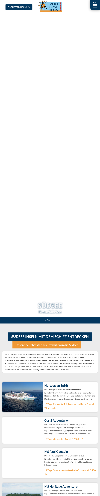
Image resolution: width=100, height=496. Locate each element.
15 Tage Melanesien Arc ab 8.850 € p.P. (59, 439)
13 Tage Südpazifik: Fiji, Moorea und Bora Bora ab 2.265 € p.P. (68, 406)
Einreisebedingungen (19, 7)
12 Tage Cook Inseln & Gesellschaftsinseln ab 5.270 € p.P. (66, 469)
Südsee (50, 306)
